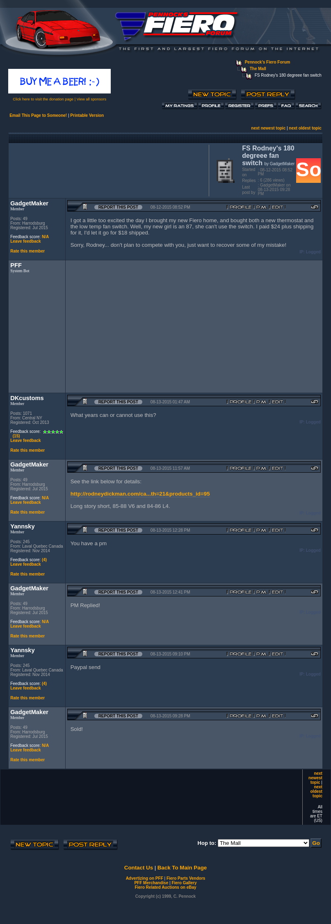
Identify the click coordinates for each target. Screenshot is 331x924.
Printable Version (87, 115)
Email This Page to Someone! (38, 115)
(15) (16, 436)
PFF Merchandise (151, 883)
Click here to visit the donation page (43, 99)
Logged (313, 252)
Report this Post (118, 207)
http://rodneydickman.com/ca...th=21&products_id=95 (140, 494)
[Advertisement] (107, 169)
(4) (44, 560)
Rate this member (27, 251)
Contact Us (138, 868)
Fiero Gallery (183, 883)
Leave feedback (25, 241)
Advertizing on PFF (144, 878)
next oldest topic (305, 128)
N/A (45, 236)
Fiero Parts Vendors (186, 878)
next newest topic (268, 128)
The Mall (258, 68)
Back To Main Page (182, 868)
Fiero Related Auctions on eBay (165, 887)
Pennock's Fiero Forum (267, 62)
